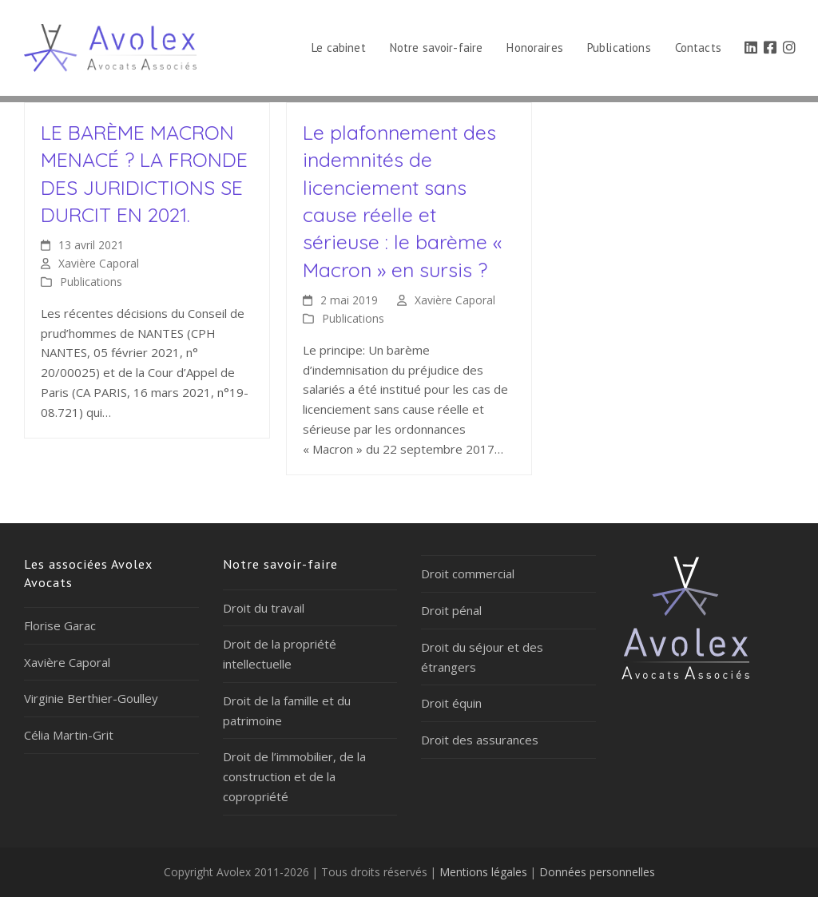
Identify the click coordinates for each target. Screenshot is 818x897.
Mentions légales (483, 871)
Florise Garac (60, 625)
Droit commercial (467, 573)
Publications (91, 281)
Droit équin (451, 703)
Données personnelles (597, 871)
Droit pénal (451, 610)
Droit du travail (263, 608)
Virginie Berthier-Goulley (91, 698)
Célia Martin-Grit (68, 735)
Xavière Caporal (98, 263)
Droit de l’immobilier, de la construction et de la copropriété (294, 776)
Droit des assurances (479, 740)
